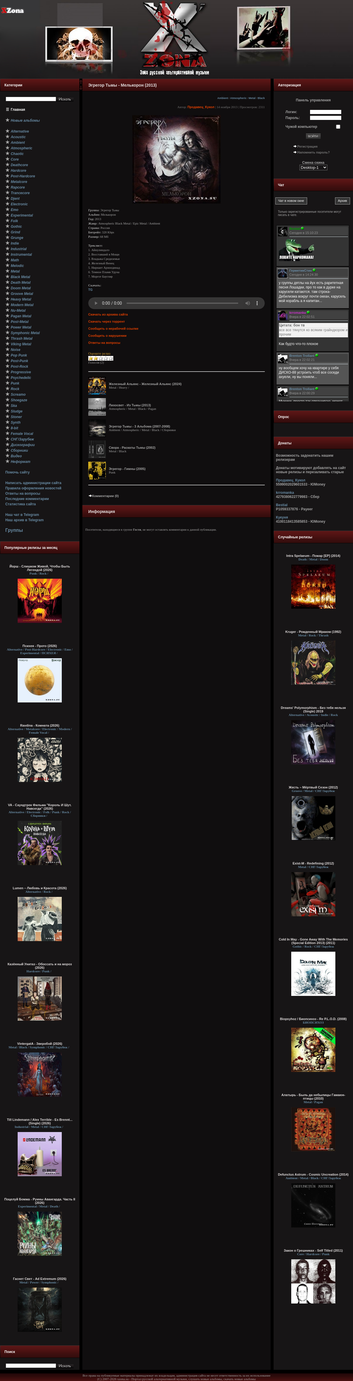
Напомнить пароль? (313, 152)
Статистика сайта (20, 504)
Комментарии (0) (103, 496)
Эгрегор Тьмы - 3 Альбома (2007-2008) (139, 426)
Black (261, 98)
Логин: (291, 112)
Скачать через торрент (106, 321)
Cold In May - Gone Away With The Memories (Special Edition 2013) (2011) (313, 941)
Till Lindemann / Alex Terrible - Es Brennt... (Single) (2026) (40, 1121)
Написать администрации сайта (33, 483)
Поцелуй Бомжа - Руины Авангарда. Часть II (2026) (39, 1201)
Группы (14, 530)
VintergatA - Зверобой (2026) (39, 1043)
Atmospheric (238, 98)
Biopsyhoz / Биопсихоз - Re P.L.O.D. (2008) (313, 1019)
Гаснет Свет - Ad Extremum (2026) (39, 1279)
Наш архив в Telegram (24, 520)
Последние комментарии (27, 499)
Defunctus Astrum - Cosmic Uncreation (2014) (313, 1174)
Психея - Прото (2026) (40, 646)
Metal (252, 98)
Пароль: (293, 118)
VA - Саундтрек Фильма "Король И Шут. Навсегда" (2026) (39, 806)
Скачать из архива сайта (108, 314)
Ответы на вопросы (22, 493)
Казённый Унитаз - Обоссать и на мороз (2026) (40, 965)
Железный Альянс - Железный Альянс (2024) (145, 384)
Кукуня (282, 517)
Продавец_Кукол (200, 107)
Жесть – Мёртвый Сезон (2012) (313, 787)
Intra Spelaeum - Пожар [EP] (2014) (313, 555)
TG (90, 289)
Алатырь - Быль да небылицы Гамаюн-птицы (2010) (313, 1096)
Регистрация (307, 146)
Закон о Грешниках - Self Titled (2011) (313, 1250)
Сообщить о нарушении (107, 335)
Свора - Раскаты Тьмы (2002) (132, 447)
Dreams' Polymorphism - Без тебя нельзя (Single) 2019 (313, 709)
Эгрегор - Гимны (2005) (127, 469)
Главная (18, 110)
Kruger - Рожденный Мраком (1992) (313, 631)
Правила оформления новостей (33, 488)
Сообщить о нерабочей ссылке (113, 328)
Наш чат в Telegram (22, 515)
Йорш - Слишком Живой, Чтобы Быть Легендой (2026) (39, 568)
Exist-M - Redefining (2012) (313, 863)
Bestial (281, 505)
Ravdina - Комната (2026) (39, 725)
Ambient (222, 98)
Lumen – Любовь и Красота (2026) (40, 888)
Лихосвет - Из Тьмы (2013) (130, 405)
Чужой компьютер (301, 127)
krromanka (285, 493)
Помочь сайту (17, 472)
